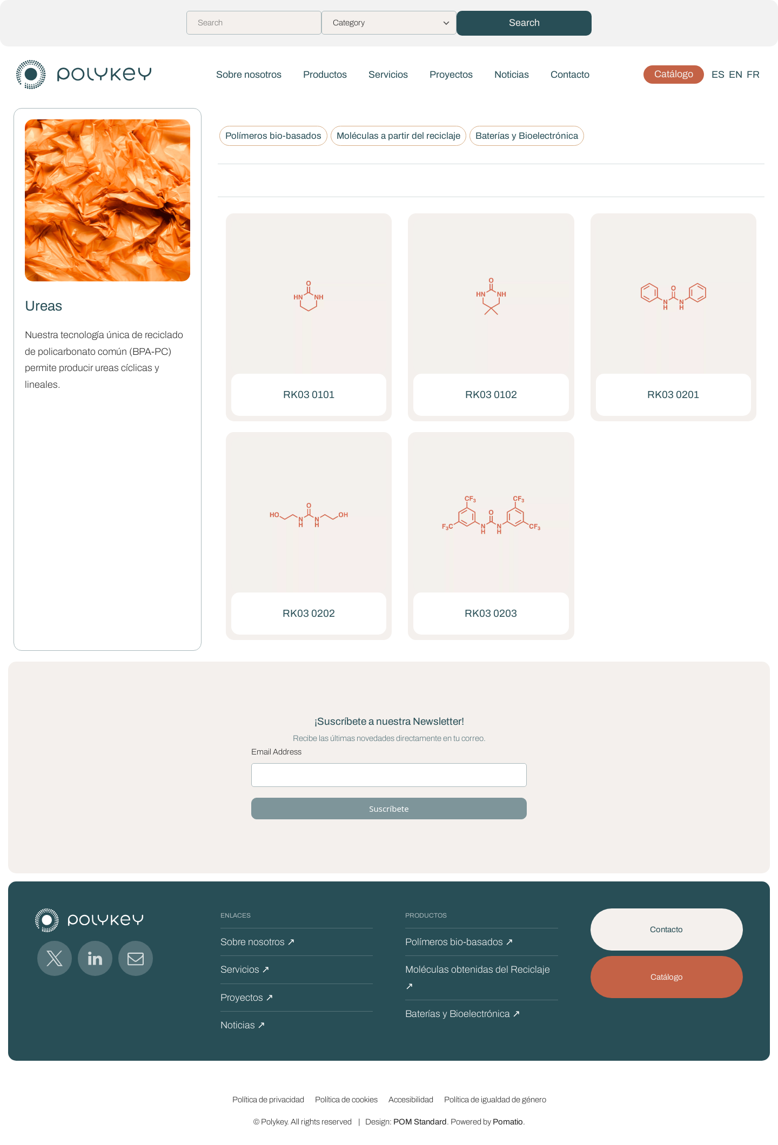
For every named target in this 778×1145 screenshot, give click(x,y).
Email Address (276, 751)
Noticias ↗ (242, 1025)
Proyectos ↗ (246, 997)
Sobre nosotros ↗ (257, 942)
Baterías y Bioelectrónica (526, 135)
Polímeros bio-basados (273, 135)
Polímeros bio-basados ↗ (459, 942)
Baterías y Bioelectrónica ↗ (462, 1013)
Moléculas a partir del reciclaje (398, 135)
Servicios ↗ (245, 969)
